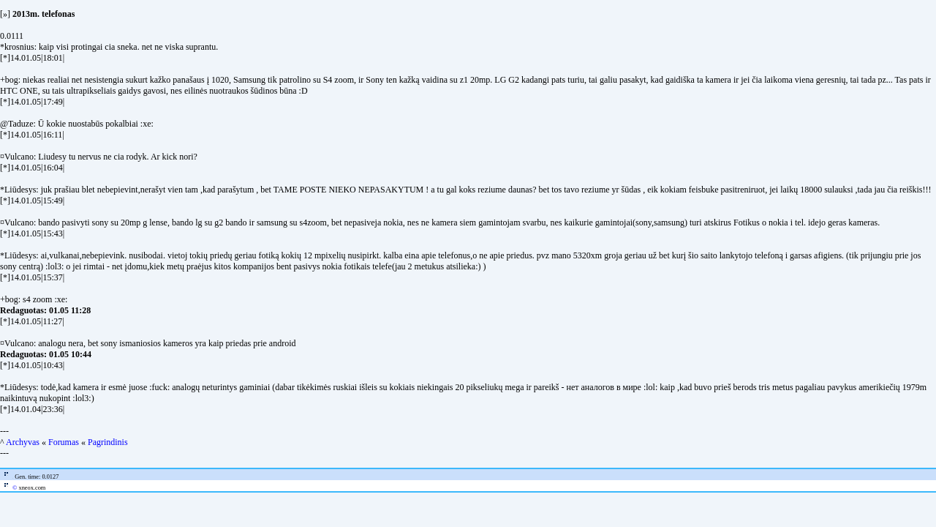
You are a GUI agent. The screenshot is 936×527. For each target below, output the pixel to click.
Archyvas (22, 442)
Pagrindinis (108, 442)
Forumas (63, 442)
